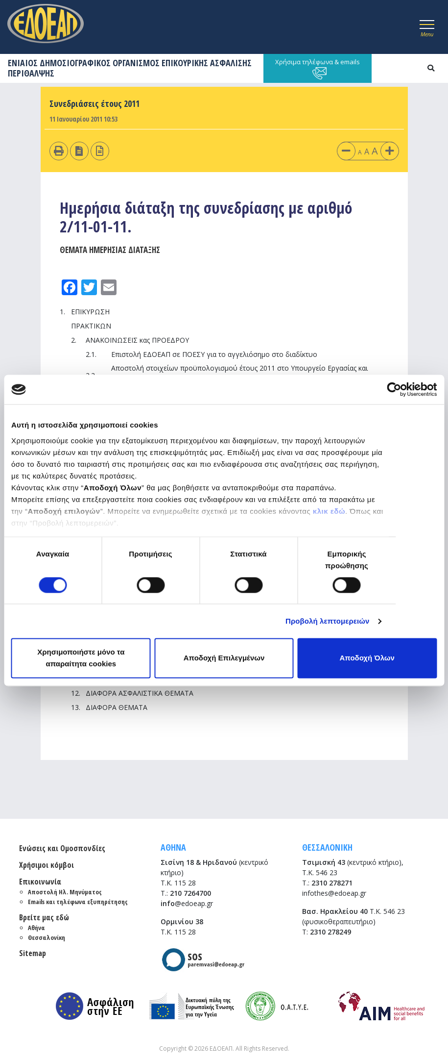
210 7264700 (190, 893)
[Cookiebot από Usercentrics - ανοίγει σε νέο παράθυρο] (394, 389)
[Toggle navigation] (427, 27)
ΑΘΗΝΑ (173, 847)
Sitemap (32, 953)
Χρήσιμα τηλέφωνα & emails (317, 68)
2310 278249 (330, 931)
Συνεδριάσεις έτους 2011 (94, 103)
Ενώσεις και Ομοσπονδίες (62, 848)
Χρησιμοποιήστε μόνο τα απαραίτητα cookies (80, 658)
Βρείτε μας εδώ (44, 917)
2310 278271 (332, 882)
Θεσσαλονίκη (46, 937)
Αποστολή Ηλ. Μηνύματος (65, 891)
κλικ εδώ (329, 511)
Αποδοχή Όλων (367, 658)
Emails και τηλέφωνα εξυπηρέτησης (78, 901)
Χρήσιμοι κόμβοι (46, 864)
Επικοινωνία (40, 881)
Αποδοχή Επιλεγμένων (224, 658)
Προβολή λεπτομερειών (327, 621)
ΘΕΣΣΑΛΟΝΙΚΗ (327, 847)
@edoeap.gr (187, 903)
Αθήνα (36, 927)
